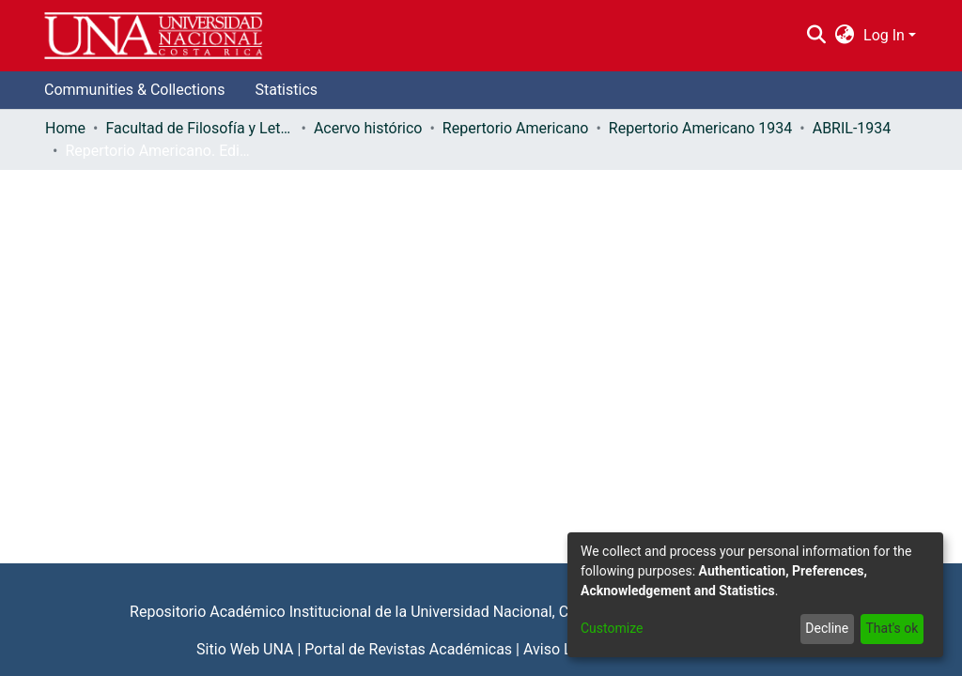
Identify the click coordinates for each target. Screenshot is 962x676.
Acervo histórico (368, 128)
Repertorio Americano (515, 128)
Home (65, 128)
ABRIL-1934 (852, 128)
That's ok (891, 628)
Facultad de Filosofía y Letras (199, 128)
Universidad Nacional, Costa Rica (520, 612)
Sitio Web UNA (244, 649)
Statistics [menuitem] (286, 90)
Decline (826, 628)
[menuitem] (845, 35)
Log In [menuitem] (884, 35)
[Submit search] (816, 35)
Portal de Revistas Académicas (408, 649)
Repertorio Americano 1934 (700, 128)
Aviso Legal (561, 649)
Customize (612, 628)
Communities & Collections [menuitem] (134, 90)
